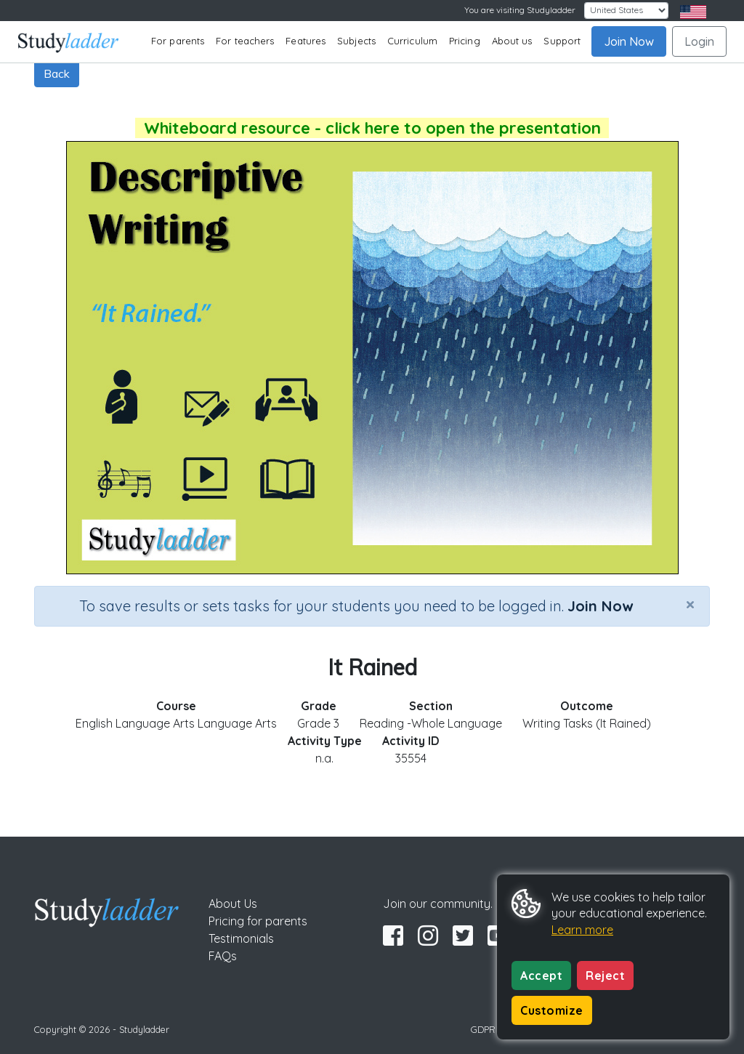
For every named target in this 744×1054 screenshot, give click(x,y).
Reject (605, 975)
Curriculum (412, 41)
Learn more (582, 929)
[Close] (690, 604)
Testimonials (241, 938)
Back (57, 73)
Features (306, 41)
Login (699, 41)
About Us (233, 903)
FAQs (223, 956)
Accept (541, 975)
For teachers (245, 41)
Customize (551, 1010)
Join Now (629, 41)
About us (512, 41)
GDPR (483, 1029)
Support (562, 41)
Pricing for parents (258, 921)
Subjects (356, 41)
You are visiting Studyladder (519, 9)
